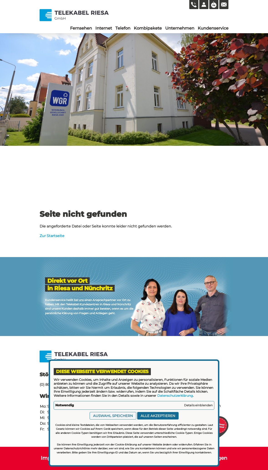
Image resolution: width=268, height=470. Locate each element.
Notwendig (64, 405)
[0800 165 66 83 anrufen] (193, 4)
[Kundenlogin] (203, 4)
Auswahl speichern (113, 416)
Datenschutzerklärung (175, 396)
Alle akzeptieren (158, 416)
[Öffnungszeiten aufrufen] (213, 4)
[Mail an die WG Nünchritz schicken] (223, 4)
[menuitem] (81, 28)
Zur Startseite (52, 236)
